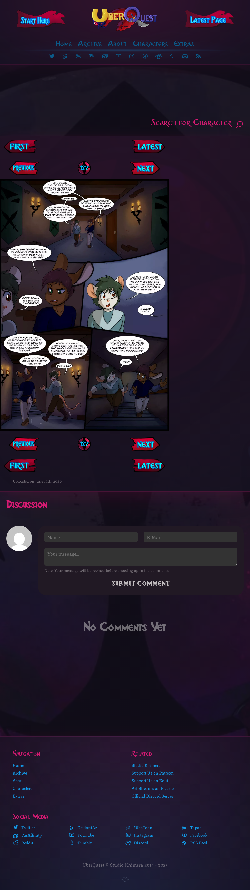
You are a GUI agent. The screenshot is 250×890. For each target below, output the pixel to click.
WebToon (138, 827)
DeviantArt (83, 827)
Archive (90, 44)
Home (64, 44)
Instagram (139, 835)
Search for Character (197, 124)
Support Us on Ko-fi (150, 780)
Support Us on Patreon (153, 772)
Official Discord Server (152, 795)
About (117, 44)
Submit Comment (141, 583)
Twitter (24, 827)
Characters (150, 44)
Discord (136, 842)
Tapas (191, 827)
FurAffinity (27, 835)
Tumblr (80, 842)
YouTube (81, 835)
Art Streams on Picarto (153, 788)
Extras (184, 44)
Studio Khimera (146, 764)
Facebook (194, 835)
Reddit (23, 842)
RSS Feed (194, 842)
